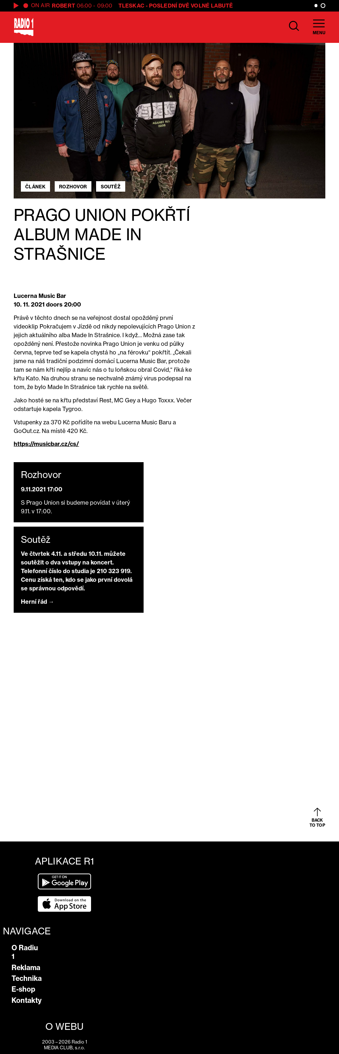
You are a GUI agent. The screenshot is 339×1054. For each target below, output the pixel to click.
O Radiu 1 (25, 952)
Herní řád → (37, 601)
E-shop (23, 989)
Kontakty (27, 1000)
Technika (27, 978)
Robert (63, 5)
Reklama (26, 967)
